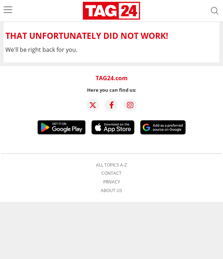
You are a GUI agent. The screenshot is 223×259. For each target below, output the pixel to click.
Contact (111, 173)
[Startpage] (111, 11)
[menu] (8, 10)
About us (111, 190)
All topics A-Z (111, 165)
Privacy (111, 182)
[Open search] (214, 10)
